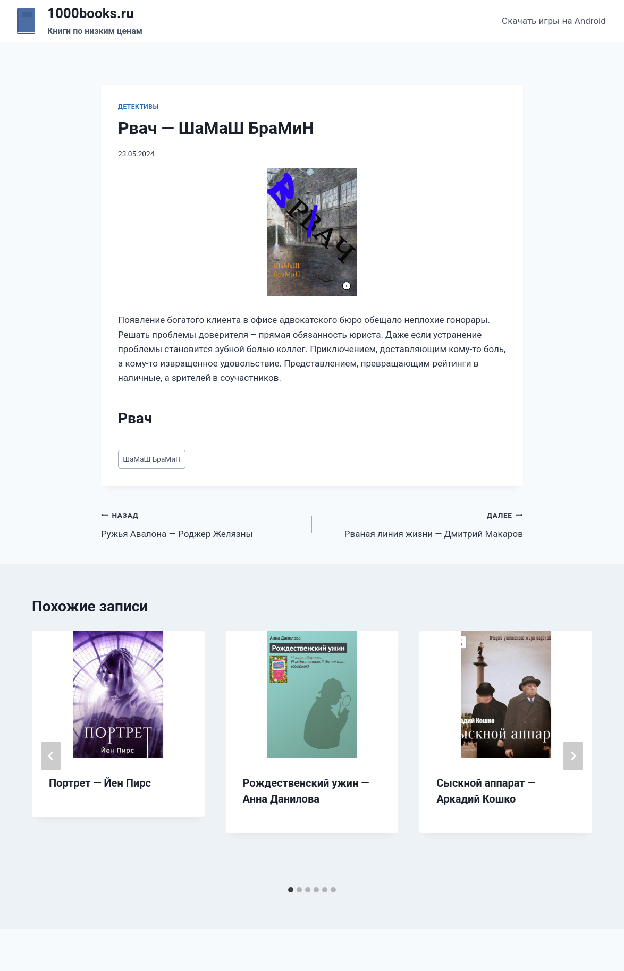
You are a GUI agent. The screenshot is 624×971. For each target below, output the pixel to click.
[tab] (290, 889)
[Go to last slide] (51, 756)
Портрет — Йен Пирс (100, 783)
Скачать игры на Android (554, 20)
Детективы (138, 106)
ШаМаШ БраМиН (152, 459)
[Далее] (573, 756)
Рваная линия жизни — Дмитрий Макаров (422, 523)
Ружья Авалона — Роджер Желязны (202, 523)
